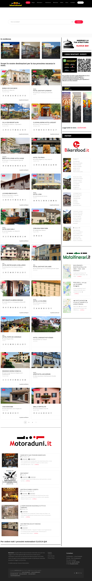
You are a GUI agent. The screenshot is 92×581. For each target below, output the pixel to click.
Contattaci (72, 2)
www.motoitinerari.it (35, 572)
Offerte (61, 2)
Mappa (33, 2)
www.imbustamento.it (15, 575)
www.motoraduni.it (26, 572)
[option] (10, 50)
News (67, 2)
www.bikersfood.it (14, 574)
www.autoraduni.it (23, 574)
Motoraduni (39, 2)
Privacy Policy (51, 558)
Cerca (78, 22)
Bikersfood (55, 2)
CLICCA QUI (81, 128)
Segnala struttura (50, 553)
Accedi (80, 2)
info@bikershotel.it (74, 563)
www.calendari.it (31, 574)
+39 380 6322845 (76, 562)
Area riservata (51, 556)
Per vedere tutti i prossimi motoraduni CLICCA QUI (24, 542)
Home (28, 2)
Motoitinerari (48, 2)
